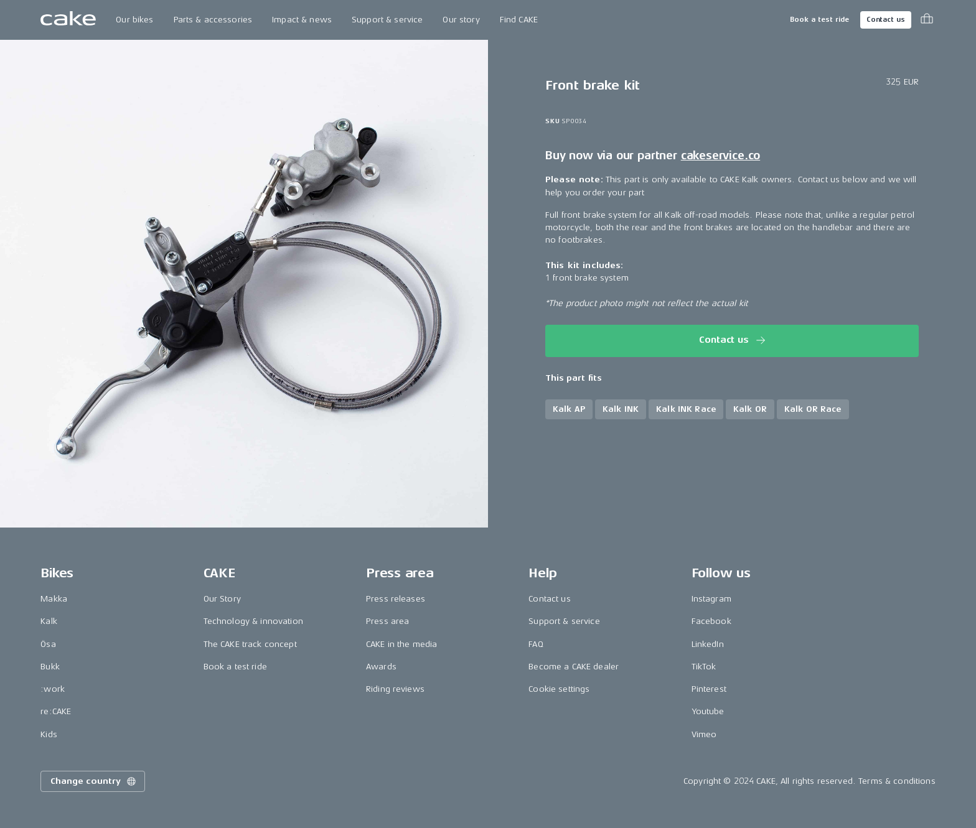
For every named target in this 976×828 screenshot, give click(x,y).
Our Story (222, 598)
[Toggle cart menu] (926, 19)
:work (52, 689)
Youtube (708, 711)
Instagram (711, 598)
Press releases (395, 598)
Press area (387, 621)
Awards (381, 666)
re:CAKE (55, 711)
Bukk (50, 666)
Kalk (48, 621)
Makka (53, 598)
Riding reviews (395, 689)
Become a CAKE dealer (573, 666)
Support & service (387, 19)
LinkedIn (708, 644)
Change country (94, 781)
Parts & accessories (213, 19)
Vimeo (704, 734)
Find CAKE (519, 19)
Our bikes (134, 19)
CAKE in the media (401, 644)
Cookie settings (558, 689)
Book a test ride (819, 20)
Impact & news (302, 19)
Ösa (47, 644)
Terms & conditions (897, 781)
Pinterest (709, 689)
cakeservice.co (720, 155)
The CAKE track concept (250, 644)
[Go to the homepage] (68, 20)
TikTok (704, 666)
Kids (48, 734)
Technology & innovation (253, 621)
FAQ (535, 644)
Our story (461, 19)
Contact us (885, 20)
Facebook (711, 621)
